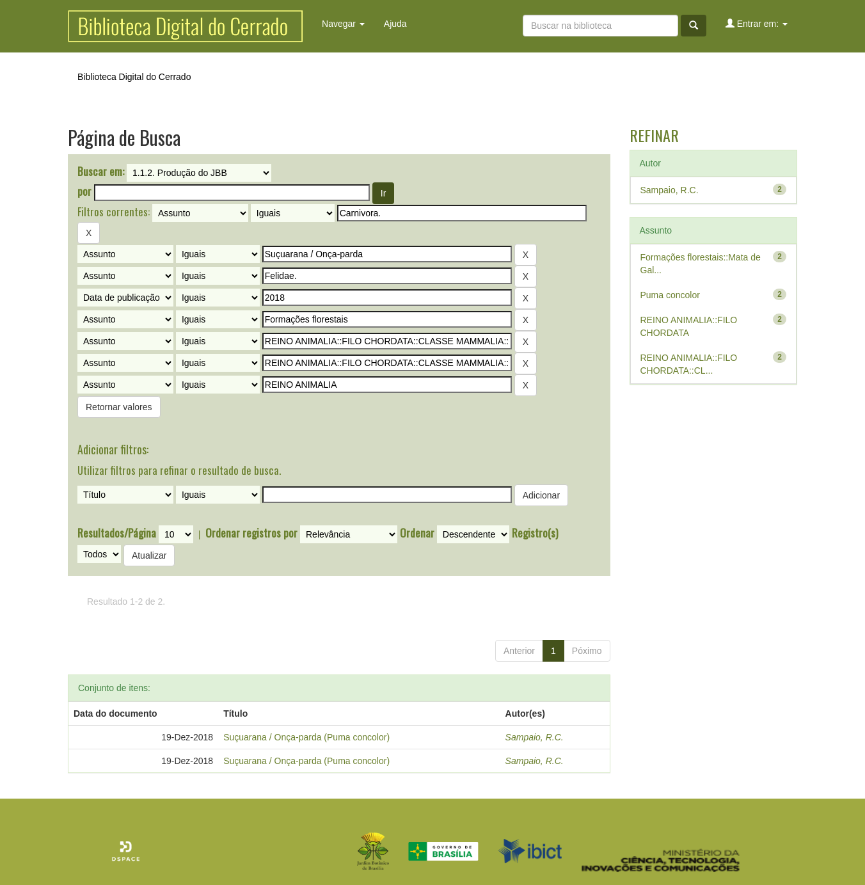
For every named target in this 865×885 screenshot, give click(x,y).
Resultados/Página (116, 533)
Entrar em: (757, 23)
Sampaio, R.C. (534, 737)
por (84, 191)
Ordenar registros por (251, 533)
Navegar (343, 24)
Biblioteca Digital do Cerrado (134, 77)
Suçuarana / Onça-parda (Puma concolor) (306, 737)
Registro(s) (535, 533)
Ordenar (417, 533)
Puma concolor (670, 295)
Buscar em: (100, 171)
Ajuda (395, 24)
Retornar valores (119, 407)
